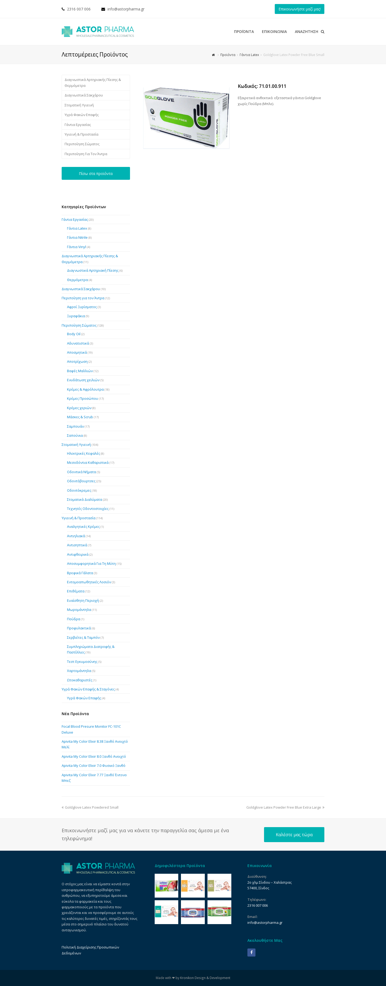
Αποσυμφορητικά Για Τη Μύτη (91, 563)
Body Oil (73, 333)
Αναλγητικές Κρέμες (83, 526)
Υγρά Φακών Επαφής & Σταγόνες (88, 689)
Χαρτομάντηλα (79, 670)
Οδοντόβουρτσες (81, 481)
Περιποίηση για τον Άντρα (83, 298)
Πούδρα (73, 619)
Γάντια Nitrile (77, 237)
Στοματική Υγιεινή (79, 105)
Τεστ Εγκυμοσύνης (82, 661)
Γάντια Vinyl (76, 246)
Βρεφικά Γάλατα (80, 572)
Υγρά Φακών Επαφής (82, 114)
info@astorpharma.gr (125, 9)
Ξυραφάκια (76, 315)
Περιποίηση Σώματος (82, 143)
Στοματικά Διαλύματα (84, 499)
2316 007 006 (79, 9)
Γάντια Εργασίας (78, 124)
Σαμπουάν (75, 426)
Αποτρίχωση (77, 361)
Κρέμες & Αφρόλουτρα (85, 389)
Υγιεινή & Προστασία (81, 134)
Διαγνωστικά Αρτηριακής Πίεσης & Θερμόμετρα (93, 82)
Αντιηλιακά (76, 535)
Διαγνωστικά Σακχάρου (84, 95)
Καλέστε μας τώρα (294, 835)
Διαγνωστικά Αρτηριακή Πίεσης (92, 270)
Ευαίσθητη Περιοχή (83, 600)
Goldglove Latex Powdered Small (90, 807)
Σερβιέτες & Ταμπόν (83, 637)
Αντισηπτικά (77, 545)
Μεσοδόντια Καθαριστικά (88, 462)
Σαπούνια (75, 435)
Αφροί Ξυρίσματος (82, 306)
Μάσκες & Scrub (80, 416)
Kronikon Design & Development (205, 978)
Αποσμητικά (77, 352)
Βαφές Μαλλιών (80, 370)
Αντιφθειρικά (77, 554)
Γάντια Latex (77, 228)
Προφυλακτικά (79, 628)
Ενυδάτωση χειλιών (83, 380)
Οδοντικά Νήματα (81, 471)
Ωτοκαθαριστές (79, 680)
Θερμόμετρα (77, 279)
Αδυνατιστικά (78, 343)
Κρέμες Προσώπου (82, 398)
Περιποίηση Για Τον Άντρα (86, 153)
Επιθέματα (75, 591)
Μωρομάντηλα (79, 609)
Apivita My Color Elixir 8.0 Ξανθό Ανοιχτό (94, 756)
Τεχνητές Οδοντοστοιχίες (88, 508)
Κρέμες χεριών (79, 407)
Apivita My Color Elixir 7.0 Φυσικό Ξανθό (93, 765)
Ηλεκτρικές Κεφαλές (83, 453)
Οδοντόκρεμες (79, 490)
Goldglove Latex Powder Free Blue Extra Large (285, 807)
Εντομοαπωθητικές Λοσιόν (89, 582)
